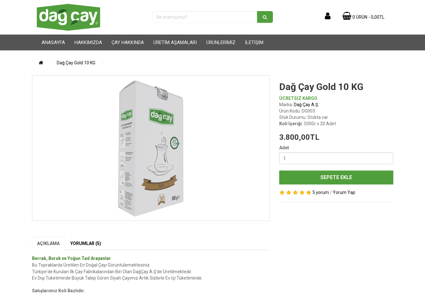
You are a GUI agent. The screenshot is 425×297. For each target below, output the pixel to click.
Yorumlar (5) (85, 243)
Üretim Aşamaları (175, 42)
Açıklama (48, 243)
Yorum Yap (344, 192)
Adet (284, 147)
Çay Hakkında (128, 42)
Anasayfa (53, 42)
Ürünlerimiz (220, 42)
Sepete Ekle (336, 177)
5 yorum (320, 192)
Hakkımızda (88, 42)
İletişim (254, 42)
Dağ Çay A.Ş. (306, 104)
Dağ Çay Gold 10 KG (76, 62)
